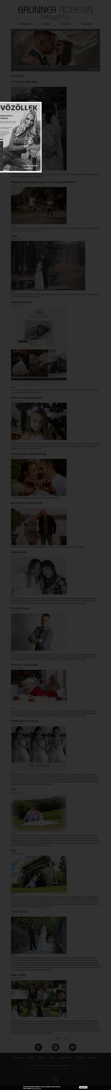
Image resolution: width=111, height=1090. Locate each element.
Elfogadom (83, 1087)
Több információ (36, 1088)
